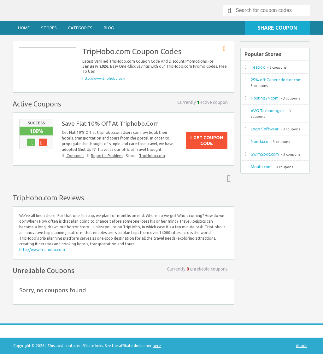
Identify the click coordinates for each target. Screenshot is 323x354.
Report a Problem (107, 156)
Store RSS (226, 49)
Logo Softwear (265, 129)
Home (24, 28)
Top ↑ (227, 178)
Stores (49, 28)
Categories (80, 28)
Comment (75, 156)
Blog (109, 28)
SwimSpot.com (265, 154)
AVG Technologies (268, 110)
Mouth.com (261, 166)
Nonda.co (259, 141)
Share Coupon (277, 28)
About (301, 346)
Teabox (258, 67)
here (157, 346)
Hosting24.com (265, 98)
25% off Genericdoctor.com (276, 79)
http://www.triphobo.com (103, 78)
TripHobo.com (152, 156)
